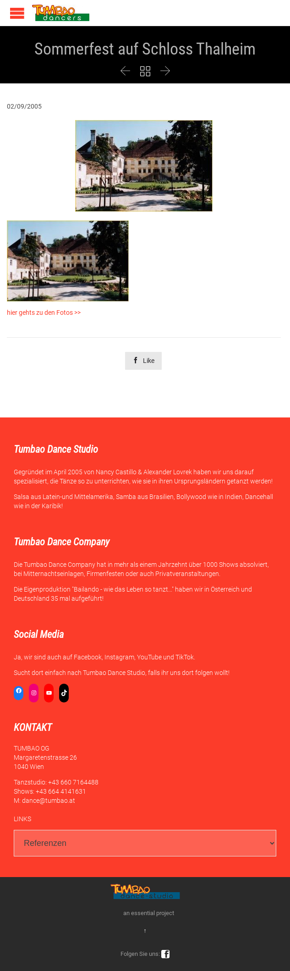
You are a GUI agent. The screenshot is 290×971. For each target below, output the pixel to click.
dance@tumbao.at (48, 800)
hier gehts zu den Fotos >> (44, 312)
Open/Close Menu (17, 13)
